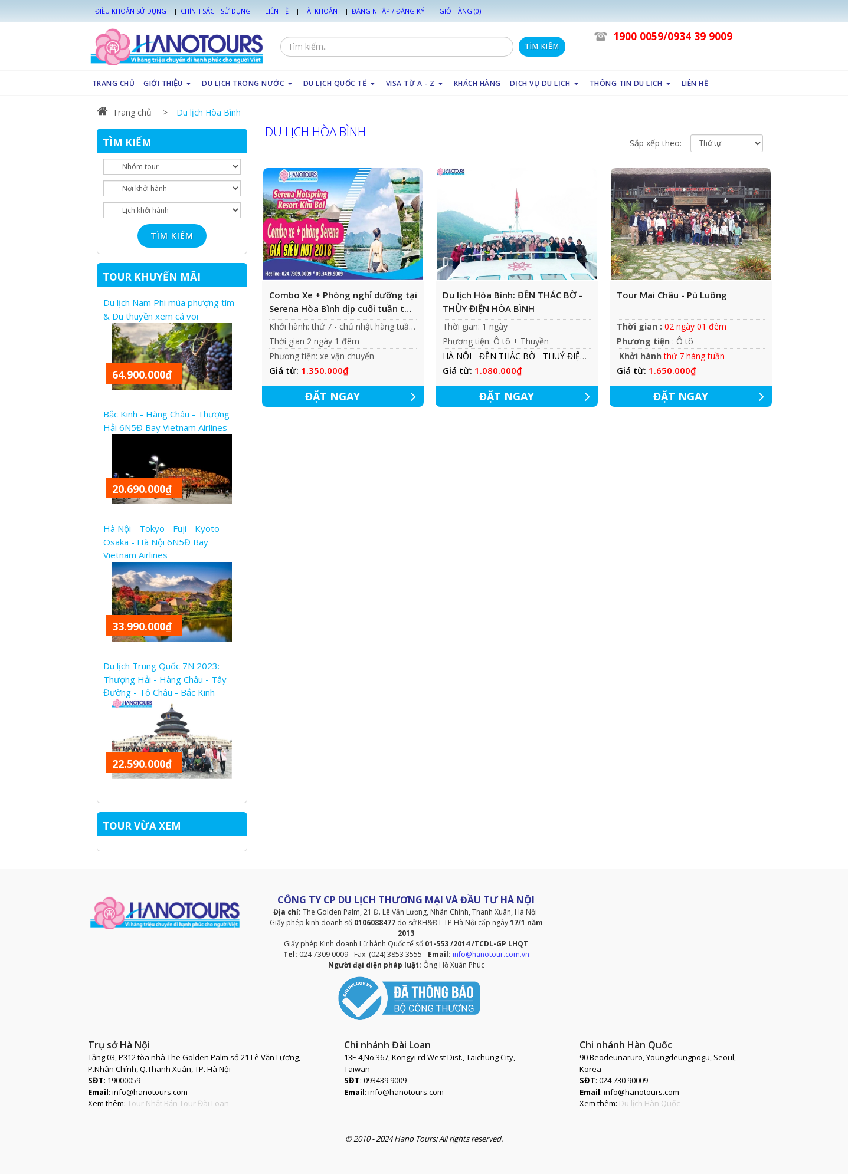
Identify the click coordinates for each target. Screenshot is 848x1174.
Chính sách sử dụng (216, 10)
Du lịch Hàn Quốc (649, 1103)
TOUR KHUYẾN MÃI (152, 277)
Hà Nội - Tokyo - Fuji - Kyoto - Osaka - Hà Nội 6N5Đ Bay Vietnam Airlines (164, 541)
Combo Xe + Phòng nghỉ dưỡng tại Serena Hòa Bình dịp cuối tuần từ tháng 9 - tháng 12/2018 (343, 302)
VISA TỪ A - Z (415, 83)
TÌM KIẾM (127, 142)
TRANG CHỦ (113, 83)
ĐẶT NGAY (364, 396)
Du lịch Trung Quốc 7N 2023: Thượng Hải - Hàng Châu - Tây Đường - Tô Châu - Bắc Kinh (165, 679)
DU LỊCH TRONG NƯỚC (248, 83)
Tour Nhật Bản (152, 1103)
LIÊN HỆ (695, 83)
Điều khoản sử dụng (130, 10)
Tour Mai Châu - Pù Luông (672, 295)
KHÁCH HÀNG (477, 83)
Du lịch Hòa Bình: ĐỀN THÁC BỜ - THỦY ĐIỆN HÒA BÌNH (512, 301)
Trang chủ (124, 112)
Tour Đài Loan (204, 1103)
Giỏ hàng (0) (460, 10)
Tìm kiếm (542, 46)
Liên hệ (277, 10)
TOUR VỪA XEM (142, 826)
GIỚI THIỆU (168, 83)
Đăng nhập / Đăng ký (388, 10)
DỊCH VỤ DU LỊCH (545, 83)
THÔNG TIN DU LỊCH (631, 83)
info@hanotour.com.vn (491, 954)
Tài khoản (320, 10)
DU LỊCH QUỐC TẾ (340, 83)
